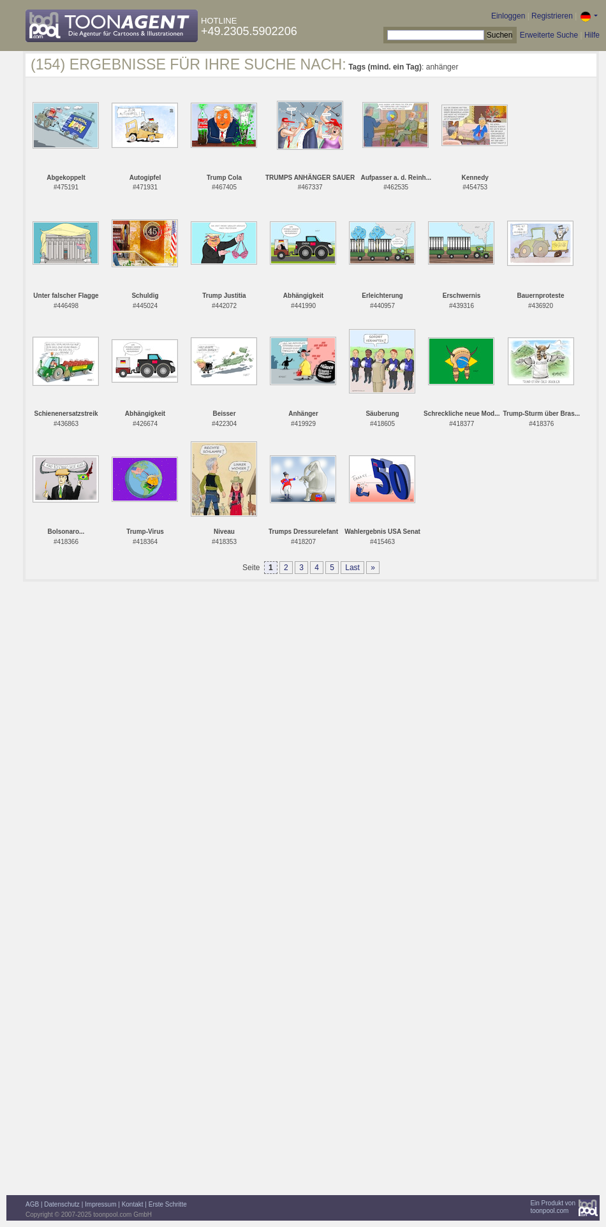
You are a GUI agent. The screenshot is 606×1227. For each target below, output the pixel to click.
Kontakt (133, 1204)
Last (352, 567)
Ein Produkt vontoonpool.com (552, 1207)
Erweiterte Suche (549, 35)
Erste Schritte (168, 1204)
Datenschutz (62, 1204)
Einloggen (508, 15)
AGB (32, 1204)
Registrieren (552, 15)
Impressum (100, 1204)
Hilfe (592, 35)
